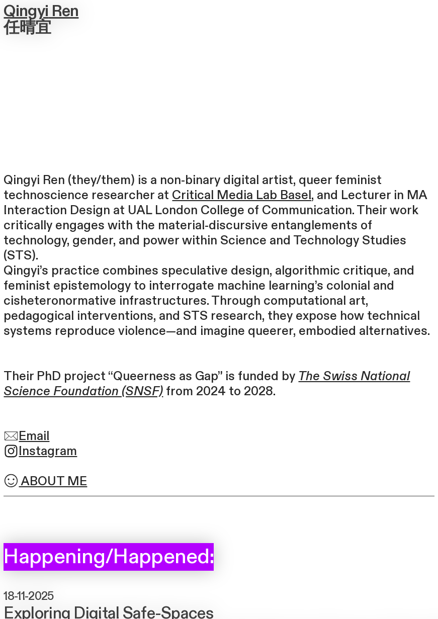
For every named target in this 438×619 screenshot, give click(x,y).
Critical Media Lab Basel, (243, 195)
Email (26, 436)
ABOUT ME (45, 481)
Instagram (40, 451)
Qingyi (26, 11)
